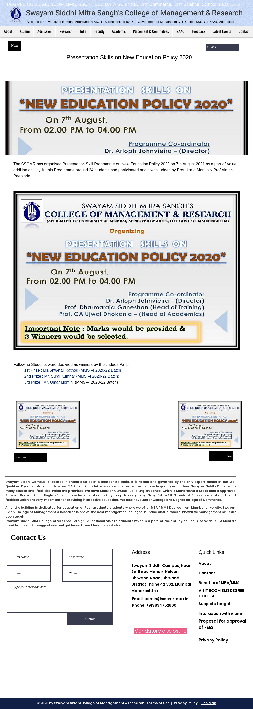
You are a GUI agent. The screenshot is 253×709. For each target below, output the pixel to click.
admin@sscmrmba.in (166, 598)
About (205, 563)
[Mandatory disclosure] (160, 631)
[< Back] (222, 47)
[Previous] (30, 457)
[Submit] (90, 619)
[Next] (14, 46)
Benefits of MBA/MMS (219, 582)
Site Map (208, 703)
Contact (207, 573)
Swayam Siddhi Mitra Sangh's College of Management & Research (134, 13)
